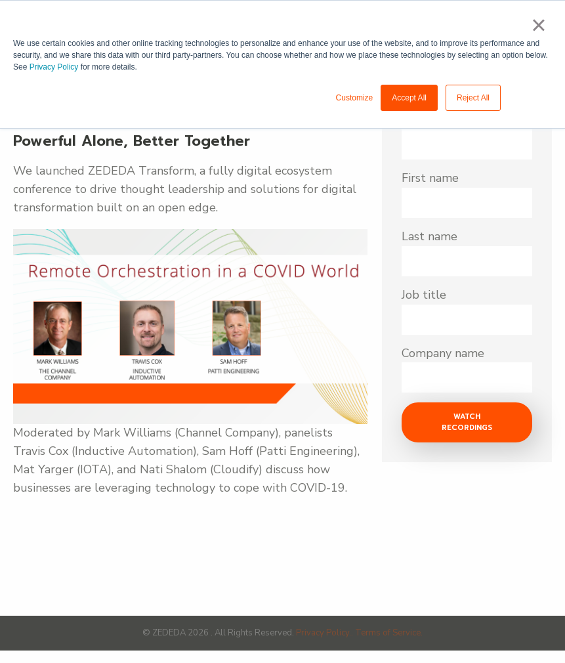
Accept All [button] (409, 97)
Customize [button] (354, 97)
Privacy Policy (54, 67)
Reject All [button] (473, 97)
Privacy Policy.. (325, 633)
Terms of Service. (389, 633)
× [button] (538, 25)
